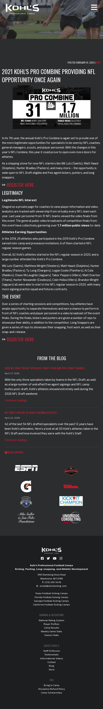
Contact (52, 662)
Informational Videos (51, 658)
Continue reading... (16, 400)
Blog (51, 665)
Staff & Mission (51, 650)
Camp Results (51, 627)
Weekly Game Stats (51, 631)
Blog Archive (14, 452)
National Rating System (51, 620)
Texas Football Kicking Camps (51, 593)
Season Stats (51, 635)
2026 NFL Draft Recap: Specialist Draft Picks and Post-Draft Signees (45, 368)
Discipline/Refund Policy (51, 688)
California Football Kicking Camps (51, 604)
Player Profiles (51, 624)
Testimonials (51, 654)
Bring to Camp (51, 685)
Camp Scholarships (51, 692)
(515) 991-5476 (53, 582)
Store (52, 669)
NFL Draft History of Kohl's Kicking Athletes (31, 412)
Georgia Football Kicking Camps (51, 600)
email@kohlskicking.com (53, 585)
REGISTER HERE (20, 184)
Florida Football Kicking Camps (51, 597)
